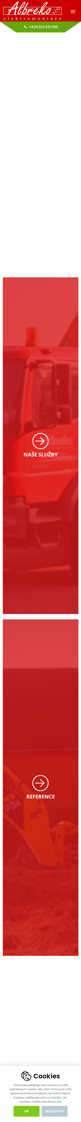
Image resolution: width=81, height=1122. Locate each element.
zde (58, 1102)
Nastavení (54, 1111)
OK (26, 1111)
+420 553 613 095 (40, 27)
